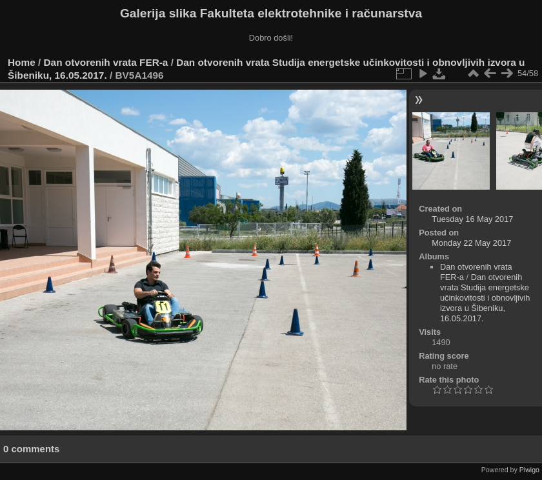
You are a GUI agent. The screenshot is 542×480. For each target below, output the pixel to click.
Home (21, 62)
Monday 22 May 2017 (471, 243)
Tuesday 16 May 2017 (472, 219)
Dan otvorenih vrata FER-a (106, 62)
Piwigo (529, 470)
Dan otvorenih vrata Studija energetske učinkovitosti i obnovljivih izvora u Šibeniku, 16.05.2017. (485, 297)
